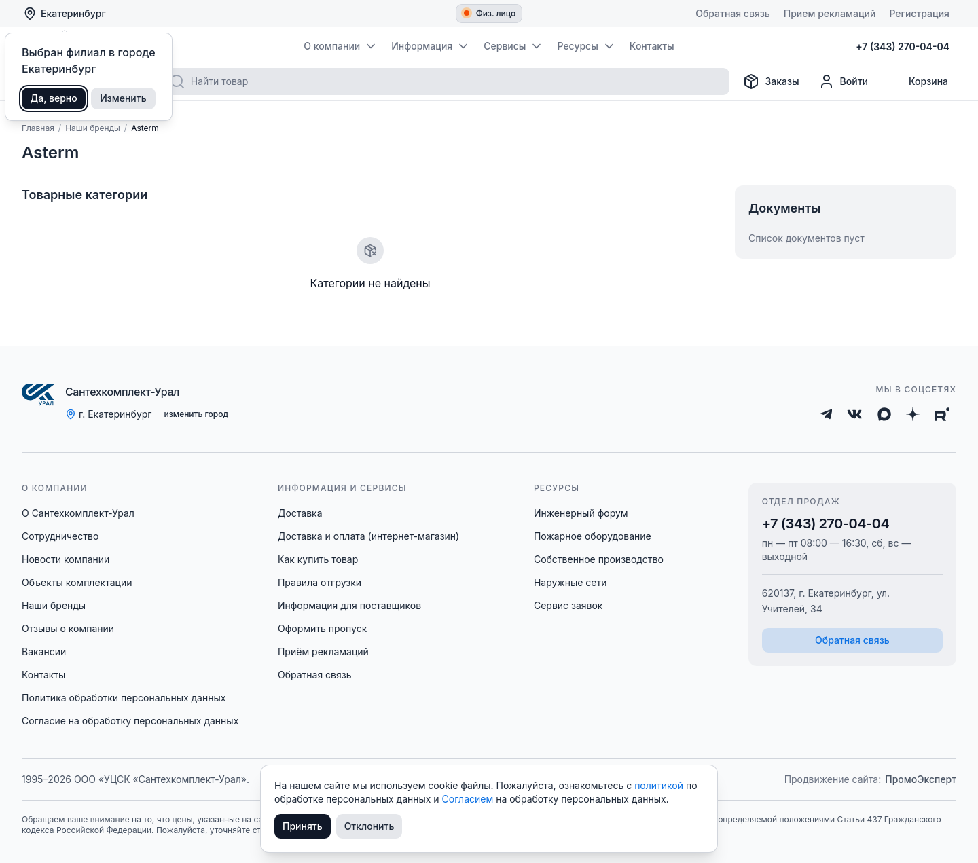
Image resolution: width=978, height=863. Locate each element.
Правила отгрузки (319, 582)
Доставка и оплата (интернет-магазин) (368, 536)
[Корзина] (917, 81)
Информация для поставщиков (349, 605)
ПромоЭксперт (920, 779)
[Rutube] (942, 414)
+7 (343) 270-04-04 (826, 523)
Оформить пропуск (322, 628)
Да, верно (54, 98)
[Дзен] (912, 414)
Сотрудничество (60, 536)
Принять (303, 826)
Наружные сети (570, 582)
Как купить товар (318, 559)
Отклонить (369, 826)
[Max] (884, 414)
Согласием (469, 799)
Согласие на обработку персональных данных (130, 721)
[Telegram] (826, 414)
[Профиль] (843, 81)
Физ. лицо (490, 13)
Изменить (123, 98)
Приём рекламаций (323, 651)
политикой (660, 785)
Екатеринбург (64, 13)
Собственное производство (599, 559)
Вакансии (44, 651)
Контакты (43, 674)
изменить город (196, 414)
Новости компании (65, 559)
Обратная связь (315, 674)
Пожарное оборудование (592, 536)
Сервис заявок (568, 605)
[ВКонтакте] (854, 414)
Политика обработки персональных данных (123, 697)
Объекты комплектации (77, 582)
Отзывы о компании (68, 628)
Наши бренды (54, 605)
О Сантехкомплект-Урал (78, 513)
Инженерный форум (581, 513)
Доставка (300, 513)
